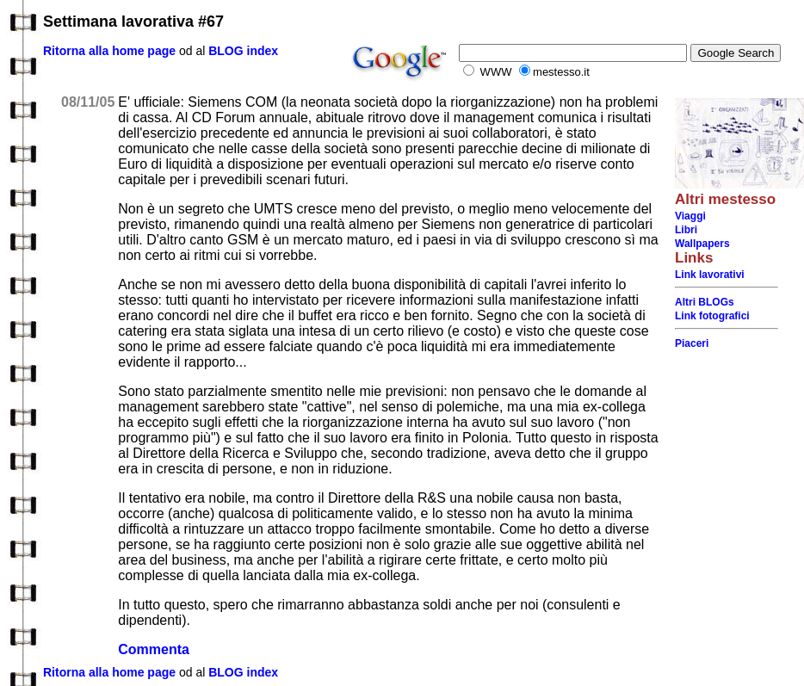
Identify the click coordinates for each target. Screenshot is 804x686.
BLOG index (243, 51)
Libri (686, 230)
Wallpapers (702, 244)
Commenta (153, 649)
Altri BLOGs (704, 302)
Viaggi (690, 216)
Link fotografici (712, 316)
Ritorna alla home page (109, 51)
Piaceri (691, 343)
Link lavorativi (710, 275)
